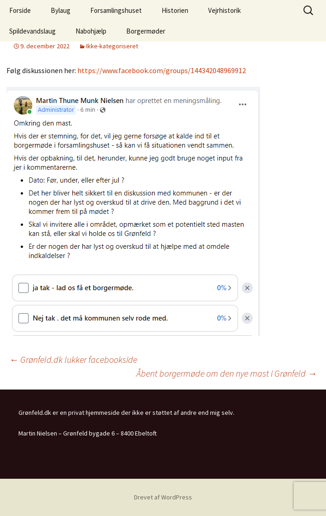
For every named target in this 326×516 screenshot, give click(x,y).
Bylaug (60, 10)
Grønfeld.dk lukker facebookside (73, 359)
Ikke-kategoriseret (112, 46)
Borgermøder (145, 31)
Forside (20, 10)
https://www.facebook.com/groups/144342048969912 (161, 70)
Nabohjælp (91, 31)
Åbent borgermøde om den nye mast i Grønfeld (226, 373)
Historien (175, 10)
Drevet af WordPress (163, 497)
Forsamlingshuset (116, 10)
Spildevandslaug (32, 31)
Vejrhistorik (224, 10)
